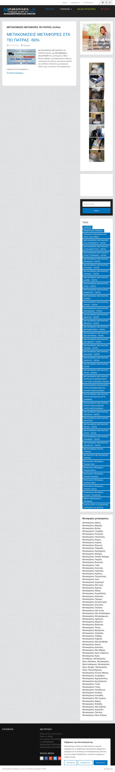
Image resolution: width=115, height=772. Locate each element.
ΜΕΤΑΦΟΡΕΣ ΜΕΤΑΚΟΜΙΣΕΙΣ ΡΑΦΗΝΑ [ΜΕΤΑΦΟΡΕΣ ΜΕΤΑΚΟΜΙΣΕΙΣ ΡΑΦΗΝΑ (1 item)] (96, 456)
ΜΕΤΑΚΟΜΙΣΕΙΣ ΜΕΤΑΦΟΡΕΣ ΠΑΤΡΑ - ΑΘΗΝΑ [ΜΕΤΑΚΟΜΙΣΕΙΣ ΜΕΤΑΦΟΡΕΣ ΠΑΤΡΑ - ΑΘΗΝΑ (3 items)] (96, 371)
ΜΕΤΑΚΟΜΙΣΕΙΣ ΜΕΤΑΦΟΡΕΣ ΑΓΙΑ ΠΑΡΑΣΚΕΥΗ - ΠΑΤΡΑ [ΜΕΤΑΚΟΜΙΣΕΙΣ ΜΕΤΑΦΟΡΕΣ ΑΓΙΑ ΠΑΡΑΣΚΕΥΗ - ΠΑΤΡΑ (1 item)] (96, 241)
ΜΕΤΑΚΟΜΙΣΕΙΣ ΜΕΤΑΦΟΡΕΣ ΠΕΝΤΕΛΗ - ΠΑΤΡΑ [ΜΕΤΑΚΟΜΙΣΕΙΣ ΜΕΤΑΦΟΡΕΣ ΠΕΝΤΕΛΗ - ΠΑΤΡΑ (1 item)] (96, 413)
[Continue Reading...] (15, 74)
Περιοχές (49, 9)
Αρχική (64, 2)
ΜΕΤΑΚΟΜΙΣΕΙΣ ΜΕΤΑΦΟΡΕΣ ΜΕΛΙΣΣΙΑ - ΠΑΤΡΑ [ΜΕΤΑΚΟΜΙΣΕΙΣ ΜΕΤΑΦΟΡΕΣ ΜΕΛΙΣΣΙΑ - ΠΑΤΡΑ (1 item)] (96, 322)
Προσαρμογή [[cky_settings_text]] (70, 762)
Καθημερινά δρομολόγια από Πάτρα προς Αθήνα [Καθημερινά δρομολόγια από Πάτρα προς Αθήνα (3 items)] (95, 235)
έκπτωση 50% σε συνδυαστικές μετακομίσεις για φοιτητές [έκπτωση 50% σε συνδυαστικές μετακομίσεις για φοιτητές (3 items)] (96, 506)
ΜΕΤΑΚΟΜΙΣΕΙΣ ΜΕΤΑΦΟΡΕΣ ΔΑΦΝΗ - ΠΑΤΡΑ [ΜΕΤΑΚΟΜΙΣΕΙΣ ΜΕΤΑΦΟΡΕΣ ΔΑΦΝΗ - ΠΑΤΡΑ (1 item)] (96, 278)
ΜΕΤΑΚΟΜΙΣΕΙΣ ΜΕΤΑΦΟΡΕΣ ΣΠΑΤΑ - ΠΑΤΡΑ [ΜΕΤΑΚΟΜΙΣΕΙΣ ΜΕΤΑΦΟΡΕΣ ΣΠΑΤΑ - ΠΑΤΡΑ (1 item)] (96, 432)
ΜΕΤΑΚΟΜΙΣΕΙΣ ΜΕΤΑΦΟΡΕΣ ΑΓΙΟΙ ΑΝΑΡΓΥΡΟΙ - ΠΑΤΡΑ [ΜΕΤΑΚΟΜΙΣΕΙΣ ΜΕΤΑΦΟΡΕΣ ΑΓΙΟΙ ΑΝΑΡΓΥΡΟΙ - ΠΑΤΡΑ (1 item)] (96, 248)
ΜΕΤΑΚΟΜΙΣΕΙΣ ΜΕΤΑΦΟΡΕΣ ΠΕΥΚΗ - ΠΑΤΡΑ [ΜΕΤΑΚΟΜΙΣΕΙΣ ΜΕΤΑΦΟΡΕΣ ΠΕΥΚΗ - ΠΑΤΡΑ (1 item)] (96, 425)
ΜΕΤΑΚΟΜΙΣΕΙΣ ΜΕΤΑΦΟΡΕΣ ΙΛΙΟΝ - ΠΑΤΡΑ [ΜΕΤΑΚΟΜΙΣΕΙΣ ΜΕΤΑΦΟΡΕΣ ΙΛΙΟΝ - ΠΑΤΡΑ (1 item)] (96, 285)
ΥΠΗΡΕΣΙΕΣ (65, 9)
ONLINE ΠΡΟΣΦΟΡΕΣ (86, 9)
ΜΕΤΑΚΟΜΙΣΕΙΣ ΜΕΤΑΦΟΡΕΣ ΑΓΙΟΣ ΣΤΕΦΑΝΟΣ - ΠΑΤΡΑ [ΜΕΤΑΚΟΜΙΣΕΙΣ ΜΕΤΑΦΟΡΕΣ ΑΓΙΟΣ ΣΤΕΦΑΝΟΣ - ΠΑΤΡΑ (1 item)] (96, 254)
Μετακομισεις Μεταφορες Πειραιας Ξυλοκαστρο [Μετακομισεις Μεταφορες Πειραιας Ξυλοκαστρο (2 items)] (93, 493)
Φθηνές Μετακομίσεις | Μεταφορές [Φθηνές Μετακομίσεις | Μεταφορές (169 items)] (93, 500)
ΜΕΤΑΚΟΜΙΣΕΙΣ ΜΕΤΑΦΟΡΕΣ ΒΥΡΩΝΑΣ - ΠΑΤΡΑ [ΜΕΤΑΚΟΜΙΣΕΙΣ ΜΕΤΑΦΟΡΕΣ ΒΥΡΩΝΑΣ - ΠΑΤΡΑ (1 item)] (96, 266)
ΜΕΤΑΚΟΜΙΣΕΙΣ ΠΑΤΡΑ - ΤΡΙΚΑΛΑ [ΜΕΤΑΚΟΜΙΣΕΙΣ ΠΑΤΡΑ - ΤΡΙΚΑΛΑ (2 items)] (94, 450)
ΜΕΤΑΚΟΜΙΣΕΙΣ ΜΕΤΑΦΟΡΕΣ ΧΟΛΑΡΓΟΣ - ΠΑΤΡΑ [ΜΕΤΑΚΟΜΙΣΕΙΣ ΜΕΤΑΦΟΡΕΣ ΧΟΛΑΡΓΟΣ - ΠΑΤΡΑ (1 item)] (96, 444)
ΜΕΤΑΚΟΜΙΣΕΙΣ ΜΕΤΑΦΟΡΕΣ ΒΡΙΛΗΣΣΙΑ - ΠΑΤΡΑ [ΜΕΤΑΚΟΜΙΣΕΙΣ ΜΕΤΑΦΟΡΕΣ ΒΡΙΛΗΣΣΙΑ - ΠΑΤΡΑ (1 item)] (96, 260)
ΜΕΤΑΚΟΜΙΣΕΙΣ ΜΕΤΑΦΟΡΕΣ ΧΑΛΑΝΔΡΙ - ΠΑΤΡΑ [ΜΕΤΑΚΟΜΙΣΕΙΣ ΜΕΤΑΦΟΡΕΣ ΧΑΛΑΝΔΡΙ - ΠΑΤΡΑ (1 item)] (96, 438)
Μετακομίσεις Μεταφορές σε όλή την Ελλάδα (17, 769)
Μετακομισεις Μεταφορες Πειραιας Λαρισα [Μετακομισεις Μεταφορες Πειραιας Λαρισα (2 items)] (93, 487)
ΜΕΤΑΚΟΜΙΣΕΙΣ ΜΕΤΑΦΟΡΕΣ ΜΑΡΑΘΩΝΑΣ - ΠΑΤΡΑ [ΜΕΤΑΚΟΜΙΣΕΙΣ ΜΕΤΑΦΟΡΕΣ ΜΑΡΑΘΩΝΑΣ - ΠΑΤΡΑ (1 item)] (96, 309)
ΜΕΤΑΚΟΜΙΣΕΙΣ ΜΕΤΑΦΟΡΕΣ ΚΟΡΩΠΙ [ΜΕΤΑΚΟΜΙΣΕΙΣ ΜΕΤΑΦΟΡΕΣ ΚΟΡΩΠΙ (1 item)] (96, 297)
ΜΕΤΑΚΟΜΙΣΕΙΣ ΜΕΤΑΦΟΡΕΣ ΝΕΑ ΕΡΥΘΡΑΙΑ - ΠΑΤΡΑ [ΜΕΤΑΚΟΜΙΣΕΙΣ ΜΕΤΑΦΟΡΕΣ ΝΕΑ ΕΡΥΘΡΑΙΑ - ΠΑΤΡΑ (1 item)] (96, 334)
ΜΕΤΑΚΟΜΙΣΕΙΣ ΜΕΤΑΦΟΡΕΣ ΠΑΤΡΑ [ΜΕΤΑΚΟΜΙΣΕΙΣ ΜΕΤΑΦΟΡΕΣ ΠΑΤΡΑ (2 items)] (96, 365)
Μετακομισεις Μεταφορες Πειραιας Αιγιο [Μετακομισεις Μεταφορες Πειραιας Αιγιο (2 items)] (93, 462)
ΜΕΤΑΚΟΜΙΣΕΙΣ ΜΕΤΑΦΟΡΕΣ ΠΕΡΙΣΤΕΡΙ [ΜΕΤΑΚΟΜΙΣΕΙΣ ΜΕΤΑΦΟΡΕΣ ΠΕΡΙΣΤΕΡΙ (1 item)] (96, 419)
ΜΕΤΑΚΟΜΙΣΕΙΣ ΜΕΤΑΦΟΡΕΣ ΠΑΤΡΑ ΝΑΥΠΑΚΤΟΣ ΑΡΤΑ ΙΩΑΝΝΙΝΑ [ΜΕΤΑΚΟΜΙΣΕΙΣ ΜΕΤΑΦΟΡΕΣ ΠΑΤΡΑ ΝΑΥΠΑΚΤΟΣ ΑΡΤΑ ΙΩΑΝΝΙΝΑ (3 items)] (96, 397)
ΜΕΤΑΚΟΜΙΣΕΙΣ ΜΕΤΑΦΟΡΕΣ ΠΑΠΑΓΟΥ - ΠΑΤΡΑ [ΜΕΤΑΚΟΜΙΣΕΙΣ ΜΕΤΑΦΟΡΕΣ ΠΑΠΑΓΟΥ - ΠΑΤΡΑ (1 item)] (96, 359)
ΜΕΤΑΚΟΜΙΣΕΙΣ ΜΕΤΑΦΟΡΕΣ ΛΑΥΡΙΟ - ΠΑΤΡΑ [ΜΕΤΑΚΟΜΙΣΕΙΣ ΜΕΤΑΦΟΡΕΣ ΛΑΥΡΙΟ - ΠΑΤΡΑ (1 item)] (96, 303)
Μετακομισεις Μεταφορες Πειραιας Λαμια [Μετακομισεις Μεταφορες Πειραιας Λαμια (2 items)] (93, 481)
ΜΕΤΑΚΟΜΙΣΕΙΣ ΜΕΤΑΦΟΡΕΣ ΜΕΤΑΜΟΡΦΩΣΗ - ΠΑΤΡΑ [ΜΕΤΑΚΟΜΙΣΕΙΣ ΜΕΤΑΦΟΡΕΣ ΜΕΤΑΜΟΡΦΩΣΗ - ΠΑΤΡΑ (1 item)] (96, 328)
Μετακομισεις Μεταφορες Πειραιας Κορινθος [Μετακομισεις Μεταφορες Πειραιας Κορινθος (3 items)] (93, 475)
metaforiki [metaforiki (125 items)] (87, 227)
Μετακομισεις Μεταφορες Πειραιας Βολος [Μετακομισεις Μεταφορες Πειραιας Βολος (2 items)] (93, 469)
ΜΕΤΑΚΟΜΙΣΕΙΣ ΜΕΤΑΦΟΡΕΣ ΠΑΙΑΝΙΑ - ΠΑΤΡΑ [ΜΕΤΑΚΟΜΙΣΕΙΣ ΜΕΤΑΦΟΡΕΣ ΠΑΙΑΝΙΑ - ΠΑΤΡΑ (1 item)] (96, 347)
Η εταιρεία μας (75, 2)
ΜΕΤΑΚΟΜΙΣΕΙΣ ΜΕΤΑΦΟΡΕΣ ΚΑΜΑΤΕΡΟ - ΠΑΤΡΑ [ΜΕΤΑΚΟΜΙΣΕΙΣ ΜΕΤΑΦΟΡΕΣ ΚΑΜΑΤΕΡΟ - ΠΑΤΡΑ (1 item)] (96, 291)
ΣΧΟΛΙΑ (105, 9)
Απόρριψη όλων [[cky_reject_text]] (85, 762)
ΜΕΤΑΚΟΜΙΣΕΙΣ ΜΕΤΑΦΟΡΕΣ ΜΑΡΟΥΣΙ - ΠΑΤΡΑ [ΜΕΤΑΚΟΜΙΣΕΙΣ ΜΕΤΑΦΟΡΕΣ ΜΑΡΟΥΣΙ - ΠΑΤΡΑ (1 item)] (96, 316)
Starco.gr (109, 769)
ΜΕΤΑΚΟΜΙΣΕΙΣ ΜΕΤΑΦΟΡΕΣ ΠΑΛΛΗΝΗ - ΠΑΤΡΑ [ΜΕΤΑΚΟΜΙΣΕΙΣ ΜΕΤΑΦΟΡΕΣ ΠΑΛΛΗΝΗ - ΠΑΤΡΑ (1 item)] (96, 353)
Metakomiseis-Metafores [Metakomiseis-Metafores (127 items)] (93, 231)
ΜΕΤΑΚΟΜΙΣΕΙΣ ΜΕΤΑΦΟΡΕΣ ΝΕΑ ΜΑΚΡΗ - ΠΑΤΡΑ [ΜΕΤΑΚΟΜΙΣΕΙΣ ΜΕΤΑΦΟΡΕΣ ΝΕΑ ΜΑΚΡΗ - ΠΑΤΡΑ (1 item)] (96, 340)
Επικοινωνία (88, 2)
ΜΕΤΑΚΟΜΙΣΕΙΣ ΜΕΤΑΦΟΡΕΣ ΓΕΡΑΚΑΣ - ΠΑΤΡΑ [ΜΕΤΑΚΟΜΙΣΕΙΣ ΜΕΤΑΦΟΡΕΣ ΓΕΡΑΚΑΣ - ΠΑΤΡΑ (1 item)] (96, 272)
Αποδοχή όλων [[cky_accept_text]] (100, 762)
